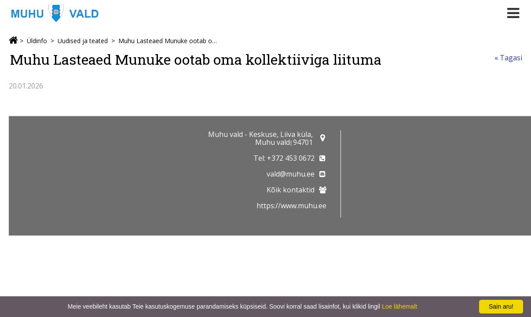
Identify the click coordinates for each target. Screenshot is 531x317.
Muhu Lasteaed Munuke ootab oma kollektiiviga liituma (169, 41)
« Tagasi (508, 58)
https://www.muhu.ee (291, 205)
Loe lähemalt (399, 306)
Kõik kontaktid (291, 190)
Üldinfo (37, 41)
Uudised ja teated (83, 41)
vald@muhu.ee (291, 174)
